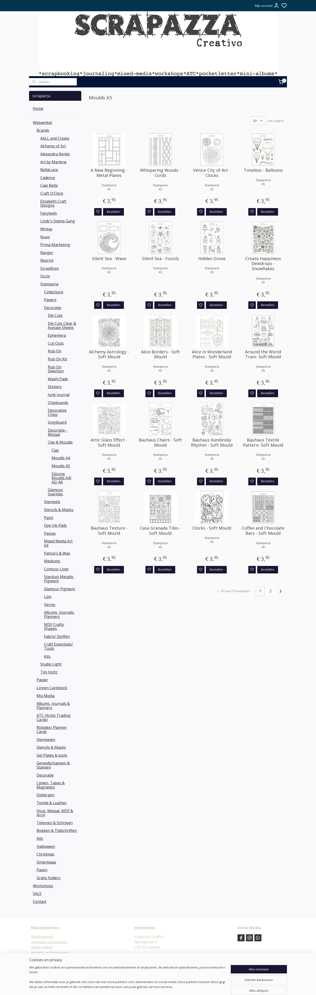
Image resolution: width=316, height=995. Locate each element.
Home (38, 108)
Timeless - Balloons (263, 170)
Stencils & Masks (58, 509)
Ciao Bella (49, 185)
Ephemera (57, 335)
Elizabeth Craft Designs (53, 203)
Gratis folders (48, 877)
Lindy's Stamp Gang (57, 221)
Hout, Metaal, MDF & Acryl (55, 813)
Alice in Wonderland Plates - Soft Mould (212, 354)
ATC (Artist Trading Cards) (54, 717)
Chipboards (58, 402)
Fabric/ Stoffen (57, 636)
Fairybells (48, 213)
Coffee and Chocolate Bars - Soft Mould (263, 531)
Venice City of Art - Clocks (211, 173)
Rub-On (54, 351)
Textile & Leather (52, 802)
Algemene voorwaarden (49, 942)
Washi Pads (58, 379)
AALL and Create (54, 138)
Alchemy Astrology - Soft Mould (109, 354)
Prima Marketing (55, 244)
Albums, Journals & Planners (53, 705)
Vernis (49, 604)
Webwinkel (42, 122)
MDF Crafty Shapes (54, 626)
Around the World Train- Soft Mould (263, 354)
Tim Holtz (48, 672)
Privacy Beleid (41, 947)
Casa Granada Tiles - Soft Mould (160, 531)
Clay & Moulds (60, 442)
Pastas (50, 533)
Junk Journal (59, 394)
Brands (43, 130)
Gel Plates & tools (52, 755)
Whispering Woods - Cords (160, 173)
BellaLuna (49, 169)
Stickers (55, 386)
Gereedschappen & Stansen (53, 765)
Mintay (46, 229)
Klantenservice (42, 936)
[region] (127, 977)
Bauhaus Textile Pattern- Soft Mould (263, 443)
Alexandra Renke (55, 154)
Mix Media (46, 695)
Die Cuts (55, 315)
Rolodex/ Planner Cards (52, 729)
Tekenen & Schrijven (55, 822)
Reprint (46, 260)
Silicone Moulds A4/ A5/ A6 (61, 478)
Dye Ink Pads (55, 525)
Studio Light (51, 664)
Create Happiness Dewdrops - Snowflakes (263, 263)
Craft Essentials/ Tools (58, 646)
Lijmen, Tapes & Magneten (51, 785)
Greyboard (57, 422)
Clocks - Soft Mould (211, 528)
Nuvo (45, 236)
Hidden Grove (211, 258)
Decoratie (52, 307)
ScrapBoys (49, 268)
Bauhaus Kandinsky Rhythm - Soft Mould (212, 443)
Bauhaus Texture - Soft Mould (108, 531)
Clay (55, 450)
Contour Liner (56, 569)
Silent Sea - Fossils (160, 258)
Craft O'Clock (51, 193)
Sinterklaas (46, 862)
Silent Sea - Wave (109, 258)
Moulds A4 (61, 457)
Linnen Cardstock (52, 687)
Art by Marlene (53, 162)
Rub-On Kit (57, 359)
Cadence (47, 177)
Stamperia (49, 284)
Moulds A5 (61, 465)
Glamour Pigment (59, 588)
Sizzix (45, 276)
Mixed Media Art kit (58, 543)
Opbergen (46, 794)
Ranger (46, 252)
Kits (47, 656)
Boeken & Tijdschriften (57, 830)
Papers (50, 299)
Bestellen (113, 211)
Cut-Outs (56, 343)
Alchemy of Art (53, 146)
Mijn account (267, 5)
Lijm (47, 596)
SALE (37, 893)
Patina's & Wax (57, 553)
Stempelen (46, 739)
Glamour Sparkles (55, 492)
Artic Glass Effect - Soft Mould (109, 443)
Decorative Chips (57, 412)
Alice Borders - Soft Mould (160, 354)
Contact (39, 901)
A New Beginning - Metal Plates (109, 173)
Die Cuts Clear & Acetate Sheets (62, 325)
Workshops (43, 885)
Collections (53, 292)
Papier (42, 679)
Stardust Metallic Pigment (59, 579)
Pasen (42, 869)
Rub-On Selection (56, 369)
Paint (48, 517)
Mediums (52, 561)
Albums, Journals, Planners (59, 614)
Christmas (45, 854)
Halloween (46, 846)
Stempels (52, 501)
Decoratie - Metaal (57, 432)
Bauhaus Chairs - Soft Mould (160, 443)
